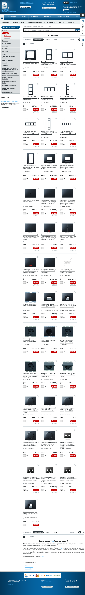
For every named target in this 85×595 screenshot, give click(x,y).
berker (42, 556)
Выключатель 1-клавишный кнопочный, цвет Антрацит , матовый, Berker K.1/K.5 (49, 202)
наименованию (38, 39)
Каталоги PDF (51, 22)
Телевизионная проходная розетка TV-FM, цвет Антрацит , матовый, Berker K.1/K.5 (68, 479)
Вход (66, 2)
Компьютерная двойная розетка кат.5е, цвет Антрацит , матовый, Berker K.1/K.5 (49, 306)
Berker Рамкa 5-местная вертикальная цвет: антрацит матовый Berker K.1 (49, 132)
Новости (61, 22)
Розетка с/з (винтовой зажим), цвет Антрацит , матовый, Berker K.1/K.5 (49, 340)
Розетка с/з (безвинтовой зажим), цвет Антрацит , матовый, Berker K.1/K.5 (30, 340)
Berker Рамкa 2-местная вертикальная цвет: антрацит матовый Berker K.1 (49, 63)
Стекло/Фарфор (11, 16)
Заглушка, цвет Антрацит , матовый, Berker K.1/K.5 (30, 305)
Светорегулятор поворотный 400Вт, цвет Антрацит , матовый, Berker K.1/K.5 (31, 444)
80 (83, 532)
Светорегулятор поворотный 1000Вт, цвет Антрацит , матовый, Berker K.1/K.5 (67, 409)
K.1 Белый (7, 38)
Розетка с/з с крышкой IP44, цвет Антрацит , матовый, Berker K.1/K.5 (49, 375)
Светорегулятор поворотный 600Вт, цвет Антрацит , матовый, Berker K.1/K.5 (49, 444)
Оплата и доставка (18, 22)
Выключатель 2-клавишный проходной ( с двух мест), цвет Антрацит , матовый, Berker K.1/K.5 (68, 237)
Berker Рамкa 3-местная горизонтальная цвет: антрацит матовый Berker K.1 (49, 98)
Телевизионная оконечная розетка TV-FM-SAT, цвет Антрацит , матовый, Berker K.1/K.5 (67, 445)
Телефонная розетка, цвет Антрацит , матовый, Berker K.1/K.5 (30, 513)
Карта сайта (11, 584)
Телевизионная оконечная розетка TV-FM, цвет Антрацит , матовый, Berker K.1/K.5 (31, 479)
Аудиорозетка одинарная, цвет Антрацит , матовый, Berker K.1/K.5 (67, 167)
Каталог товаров (32, 26)
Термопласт (34, 16)
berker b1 (27, 565)
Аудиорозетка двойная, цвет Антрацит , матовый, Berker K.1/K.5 (49, 167)
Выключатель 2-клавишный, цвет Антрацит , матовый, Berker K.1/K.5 (49, 271)
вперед (32, 43)
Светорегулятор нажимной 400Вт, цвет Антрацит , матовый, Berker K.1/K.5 (48, 409)
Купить (35, 74)
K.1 (52, 541)
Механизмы (47, 16)
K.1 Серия (40, 26)
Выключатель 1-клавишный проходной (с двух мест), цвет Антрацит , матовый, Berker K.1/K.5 (31, 237)
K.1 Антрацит (7, 36)
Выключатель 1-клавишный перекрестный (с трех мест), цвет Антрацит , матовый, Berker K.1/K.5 (67, 202)
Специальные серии (63, 16)
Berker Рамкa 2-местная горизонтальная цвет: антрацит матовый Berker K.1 (68, 63)
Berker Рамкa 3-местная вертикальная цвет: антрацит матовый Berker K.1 (31, 98)
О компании (5, 22)
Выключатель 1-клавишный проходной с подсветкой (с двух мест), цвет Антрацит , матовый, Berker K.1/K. (48, 237)
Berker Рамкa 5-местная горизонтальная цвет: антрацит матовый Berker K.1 (68, 132)
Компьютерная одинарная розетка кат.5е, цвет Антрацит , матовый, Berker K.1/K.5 (68, 306)
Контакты (71, 22)
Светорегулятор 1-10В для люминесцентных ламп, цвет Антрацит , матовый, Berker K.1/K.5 (31, 410)
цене (54, 39)
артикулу (48, 39)
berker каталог (29, 567)
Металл (24, 16)
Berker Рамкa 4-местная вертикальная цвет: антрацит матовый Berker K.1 (68, 98)
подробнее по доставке (69, 12)
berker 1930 (28, 569)
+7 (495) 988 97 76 (25, 3)
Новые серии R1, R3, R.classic (9, 101)
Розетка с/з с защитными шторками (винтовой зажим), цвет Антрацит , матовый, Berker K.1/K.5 (31, 375)
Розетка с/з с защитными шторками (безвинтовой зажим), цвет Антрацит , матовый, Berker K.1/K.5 (66, 341)
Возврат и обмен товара (35, 22)
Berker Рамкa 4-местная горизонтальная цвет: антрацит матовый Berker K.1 (31, 132)
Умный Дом (78, 16)
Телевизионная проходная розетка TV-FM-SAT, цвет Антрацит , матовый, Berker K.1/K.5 (48, 479)
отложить (36, 77)
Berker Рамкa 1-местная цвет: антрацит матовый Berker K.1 (31, 62)
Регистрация (73, 2)
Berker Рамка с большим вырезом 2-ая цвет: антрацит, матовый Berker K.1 (31, 167)
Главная (25, 26)
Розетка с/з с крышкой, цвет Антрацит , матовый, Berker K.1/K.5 (67, 375)
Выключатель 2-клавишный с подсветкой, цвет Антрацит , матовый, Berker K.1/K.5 (31, 271)
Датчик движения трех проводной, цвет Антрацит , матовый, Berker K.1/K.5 (67, 271)
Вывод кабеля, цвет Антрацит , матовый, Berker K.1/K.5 (31, 201)
